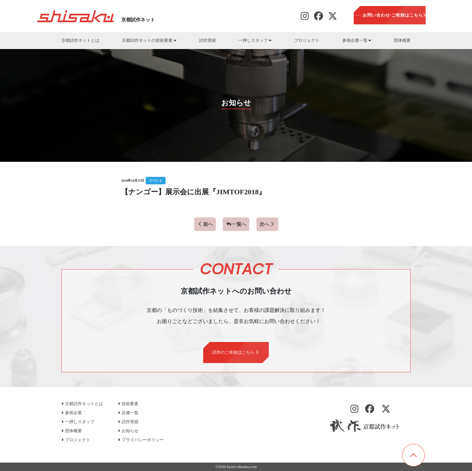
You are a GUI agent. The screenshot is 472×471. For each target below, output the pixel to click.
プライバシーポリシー (141, 440)
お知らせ (128, 431)
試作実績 (207, 40)
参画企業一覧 (356, 40)
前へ (205, 224)
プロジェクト (306, 40)
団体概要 (402, 40)
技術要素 (128, 404)
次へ (267, 224)
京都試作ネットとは (80, 40)
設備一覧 (128, 413)
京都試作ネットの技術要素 (149, 40)
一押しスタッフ (255, 40)
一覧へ (236, 224)
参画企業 (71, 413)
